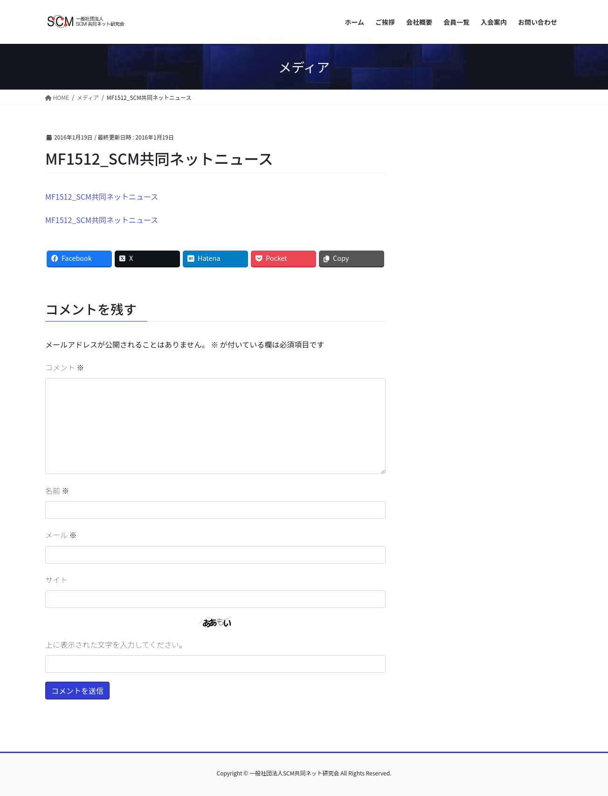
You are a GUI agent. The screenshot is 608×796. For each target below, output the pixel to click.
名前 (57, 490)
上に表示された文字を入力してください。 (116, 644)
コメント (64, 367)
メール (61, 534)
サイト (56, 579)
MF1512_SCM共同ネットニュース (101, 196)
